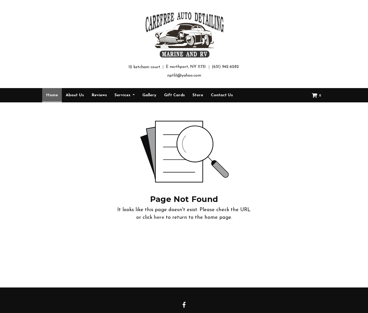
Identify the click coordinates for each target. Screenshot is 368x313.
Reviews (99, 95)
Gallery (149, 95)
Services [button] (123, 95)
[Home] (184, 34)
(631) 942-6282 (225, 67)
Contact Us (222, 95)
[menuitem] (52, 95)
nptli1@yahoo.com (184, 76)
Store (197, 95)
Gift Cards (174, 95)
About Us (75, 95)
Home (54, 93)
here (159, 217)
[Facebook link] (184, 305)
